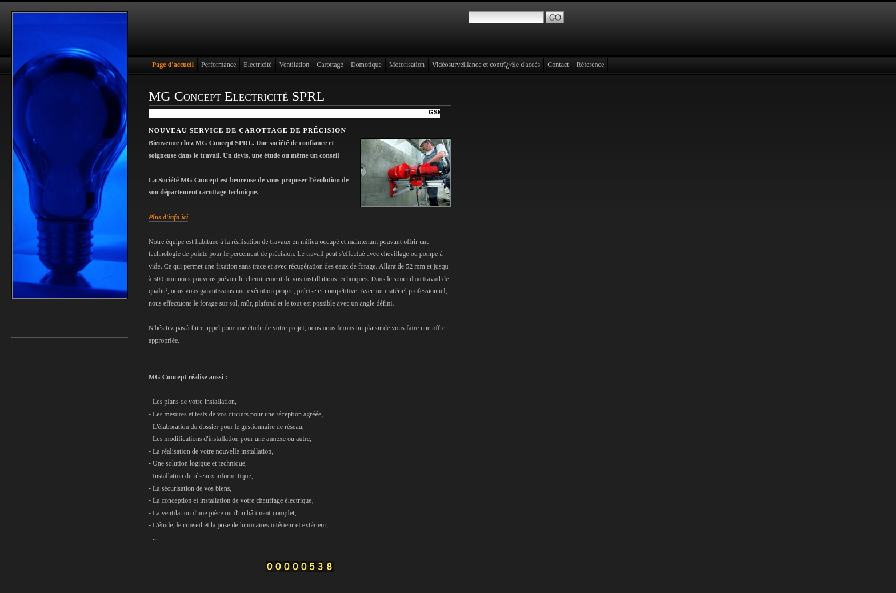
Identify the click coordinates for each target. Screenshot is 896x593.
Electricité (257, 65)
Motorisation (407, 65)
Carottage (330, 65)
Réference (591, 65)
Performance (218, 65)
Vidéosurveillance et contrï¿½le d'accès (486, 65)
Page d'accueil (173, 65)
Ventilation (294, 65)
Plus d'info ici (168, 217)
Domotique (366, 65)
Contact (558, 65)
